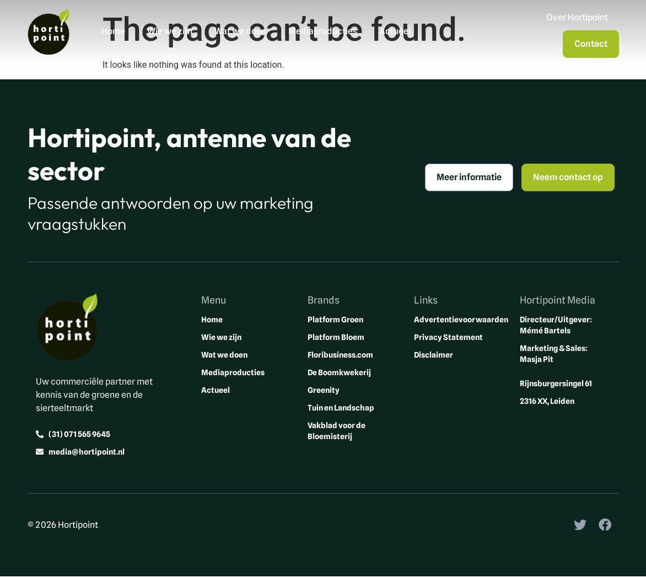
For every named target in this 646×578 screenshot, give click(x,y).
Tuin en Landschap (341, 408)
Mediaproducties (323, 31)
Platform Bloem (336, 337)
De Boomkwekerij (339, 373)
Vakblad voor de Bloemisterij (336, 431)
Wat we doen (241, 31)
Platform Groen (335, 320)
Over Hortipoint (576, 18)
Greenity (324, 390)
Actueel (395, 31)
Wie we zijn (170, 31)
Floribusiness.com (340, 355)
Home (114, 31)
